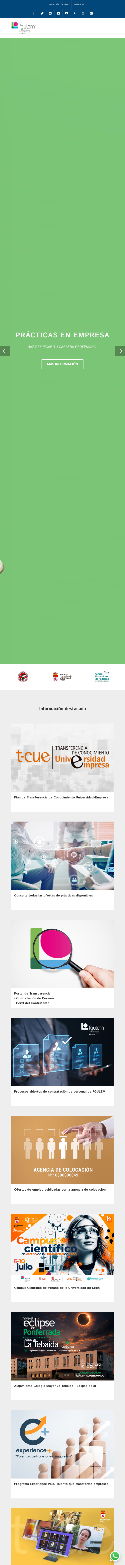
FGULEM (79, 4)
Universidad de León (58, 4)
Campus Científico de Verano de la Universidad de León (57, 1288)
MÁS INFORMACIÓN (62, 364)
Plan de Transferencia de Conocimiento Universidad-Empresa (61, 797)
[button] (5, 351)
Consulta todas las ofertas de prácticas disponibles (53, 895)
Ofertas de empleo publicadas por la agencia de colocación (60, 1189)
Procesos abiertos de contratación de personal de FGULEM (59, 1091)
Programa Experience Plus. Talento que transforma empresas (61, 1484)
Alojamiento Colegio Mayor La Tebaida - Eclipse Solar (55, 1386)
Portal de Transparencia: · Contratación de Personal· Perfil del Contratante (34, 998)
